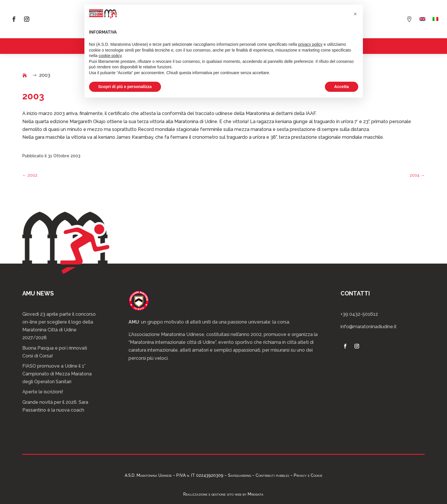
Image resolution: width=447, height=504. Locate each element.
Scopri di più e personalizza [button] (125, 86)
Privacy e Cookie (308, 475)
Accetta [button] (341, 86)
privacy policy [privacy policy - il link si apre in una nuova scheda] (310, 44)
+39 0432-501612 (359, 314)
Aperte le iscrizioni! (42, 392)
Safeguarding (239, 475)
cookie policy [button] (110, 55)
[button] (355, 14)
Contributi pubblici (272, 475)
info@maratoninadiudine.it (369, 326)
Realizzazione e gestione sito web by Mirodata (223, 494)
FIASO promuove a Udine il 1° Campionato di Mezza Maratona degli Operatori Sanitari (57, 373)
